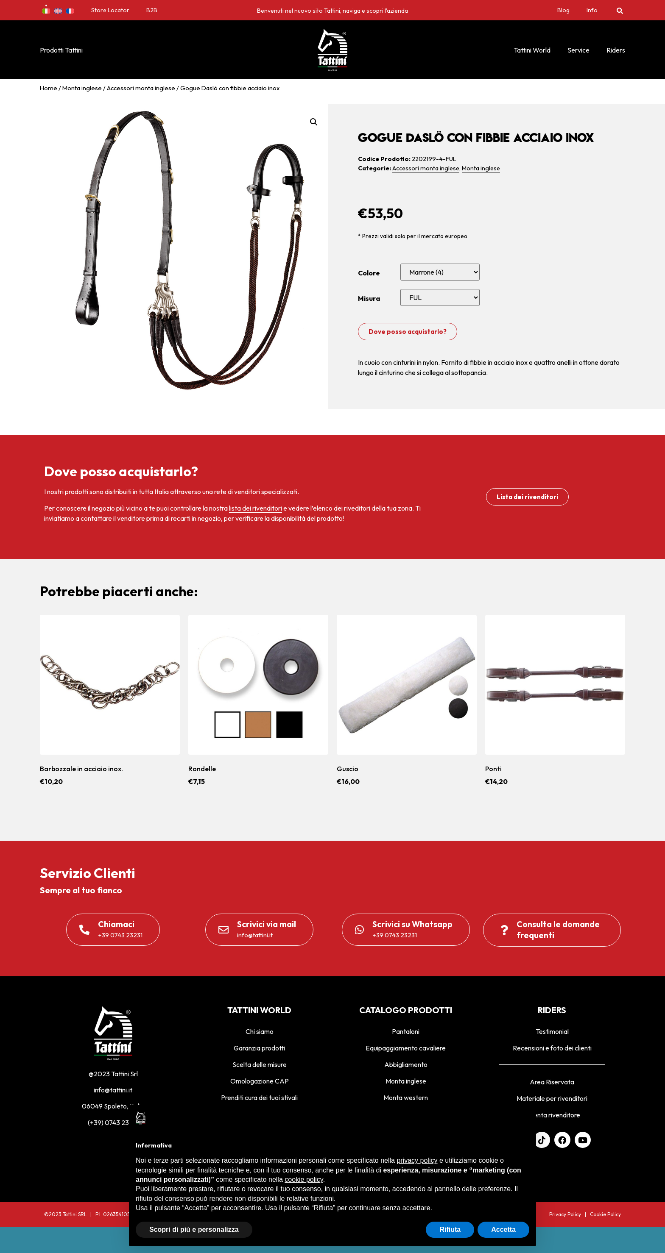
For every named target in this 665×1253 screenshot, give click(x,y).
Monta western (405, 1097)
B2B (151, 10)
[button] (620, 10)
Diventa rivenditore (552, 1115)
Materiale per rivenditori (552, 1098)
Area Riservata (552, 1082)
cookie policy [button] (304, 1179)
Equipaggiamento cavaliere (406, 1048)
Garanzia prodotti (259, 1048)
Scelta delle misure (259, 1064)
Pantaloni (405, 1031)
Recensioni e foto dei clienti (552, 1048)
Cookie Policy (605, 1214)
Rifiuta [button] (450, 1229)
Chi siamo (260, 1031)
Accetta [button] (503, 1229)
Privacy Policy (565, 1214)
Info (592, 10)
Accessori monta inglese (141, 88)
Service (578, 50)
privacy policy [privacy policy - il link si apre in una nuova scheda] (417, 1160)
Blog (563, 10)
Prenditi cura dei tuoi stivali (259, 1097)
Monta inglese (82, 88)
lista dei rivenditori (255, 508)
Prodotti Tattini (61, 50)
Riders (615, 50)
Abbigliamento (406, 1064)
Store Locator (110, 10)
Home (48, 88)
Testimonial (552, 1031)
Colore (369, 272)
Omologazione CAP (259, 1081)
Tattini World (532, 50)
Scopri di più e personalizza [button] (194, 1229)
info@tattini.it (113, 1090)
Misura (369, 298)
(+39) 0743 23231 (113, 1122)
